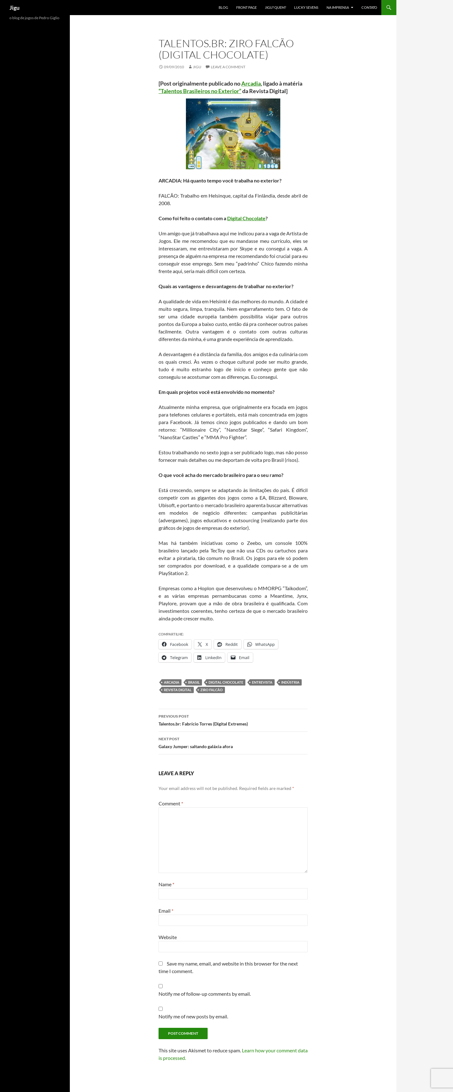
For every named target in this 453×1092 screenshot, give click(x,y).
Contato (369, 7)
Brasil (194, 682)
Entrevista (262, 682)
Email (166, 911)
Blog (223, 7)
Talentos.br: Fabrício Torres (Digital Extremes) (233, 719)
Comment (171, 803)
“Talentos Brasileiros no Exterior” (200, 90)
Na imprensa (338, 7)
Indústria (290, 682)
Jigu (14, 7)
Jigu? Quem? (275, 7)
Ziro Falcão (211, 690)
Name (166, 884)
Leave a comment (228, 66)
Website (168, 937)
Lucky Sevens (306, 7)
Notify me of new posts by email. (193, 1016)
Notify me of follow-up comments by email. (205, 994)
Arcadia (251, 83)
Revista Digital (178, 690)
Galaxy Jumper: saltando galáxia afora (233, 742)
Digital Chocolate (246, 218)
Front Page (246, 7)
